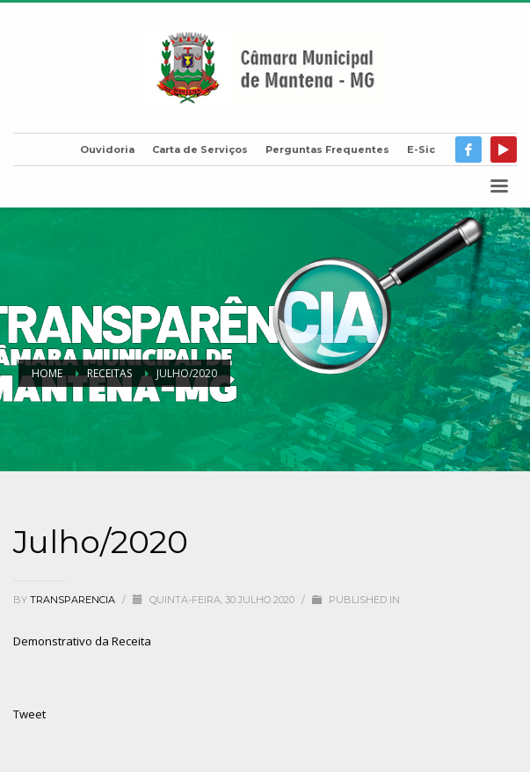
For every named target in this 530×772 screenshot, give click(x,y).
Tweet (29, 714)
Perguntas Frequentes (327, 149)
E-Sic (421, 149)
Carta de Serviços (200, 149)
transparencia (74, 600)
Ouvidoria (107, 149)
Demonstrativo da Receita (82, 641)
